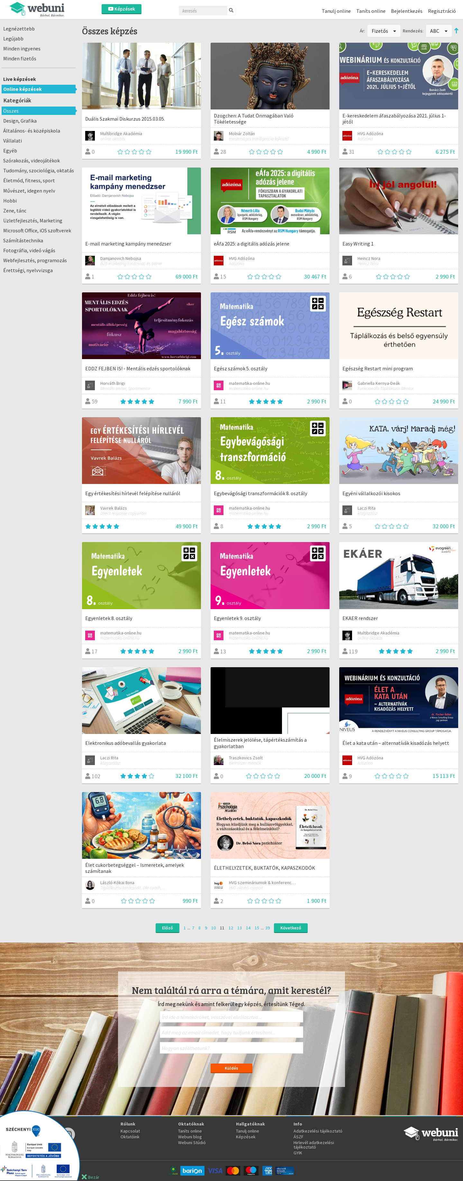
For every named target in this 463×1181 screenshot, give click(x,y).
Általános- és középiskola (31, 130)
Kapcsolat (130, 1131)
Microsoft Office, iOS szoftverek (37, 230)
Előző (167, 928)
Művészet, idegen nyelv (29, 190)
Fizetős (384, 31)
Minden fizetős (19, 58)
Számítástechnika (23, 240)
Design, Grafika (20, 120)
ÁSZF (299, 1137)
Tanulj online (336, 11)
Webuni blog (190, 1137)
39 (267, 928)
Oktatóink (130, 1137)
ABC (439, 31)
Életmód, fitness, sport (29, 180)
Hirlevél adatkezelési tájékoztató (314, 1145)
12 (231, 928)
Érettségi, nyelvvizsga (28, 270)
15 (257, 928)
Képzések (121, 9)
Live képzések (19, 79)
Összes (11, 111)
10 (213, 928)
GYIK (298, 1153)
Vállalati (12, 140)
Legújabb (13, 38)
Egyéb (10, 150)
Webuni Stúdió (192, 1142)
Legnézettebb (19, 28)
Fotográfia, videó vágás (29, 250)
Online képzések (22, 89)
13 (239, 928)
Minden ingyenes (22, 48)
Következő (290, 928)
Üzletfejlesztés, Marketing (32, 220)
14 (248, 928)
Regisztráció (442, 11)
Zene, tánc (14, 210)
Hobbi (10, 200)
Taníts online (371, 11)
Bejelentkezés (406, 11)
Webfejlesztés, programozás (35, 260)
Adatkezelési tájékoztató (318, 1131)
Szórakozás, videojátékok (31, 160)
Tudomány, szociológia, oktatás (38, 170)
